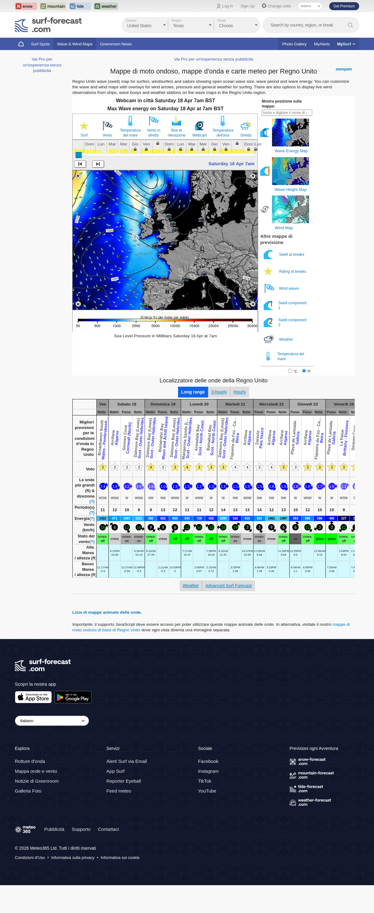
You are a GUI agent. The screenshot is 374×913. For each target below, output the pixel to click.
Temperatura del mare (130, 160)
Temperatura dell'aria (222, 160)
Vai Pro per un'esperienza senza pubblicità (42, 250)
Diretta (245, 163)
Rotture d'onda (30, 789)
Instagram (208, 799)
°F (309, 399)
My (346, 44)
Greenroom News (116, 44)
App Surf (115, 799)
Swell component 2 (285, 350)
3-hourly (219, 419)
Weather (279, 367)
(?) (92, 529)
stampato (344, 97)
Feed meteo (118, 818)
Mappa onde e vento (36, 799)
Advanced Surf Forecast (228, 613)
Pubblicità (54, 857)
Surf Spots (40, 44)
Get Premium (344, 6)
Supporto (81, 857)
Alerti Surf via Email (126, 789)
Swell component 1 (285, 333)
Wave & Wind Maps (75, 44)
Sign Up (247, 6)
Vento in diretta (153, 160)
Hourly (239, 419)
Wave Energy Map (291, 178)
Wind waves (282, 316)
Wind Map (284, 255)
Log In (227, 6)
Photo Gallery (294, 44)
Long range (193, 419)
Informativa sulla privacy (72, 885)
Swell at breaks (284, 282)
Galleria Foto (28, 818)
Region (177, 20)
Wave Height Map (291, 217)
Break (222, 20)
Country (131, 20)
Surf (84, 163)
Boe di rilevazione (176, 160)
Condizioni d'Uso (30, 885)
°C (295, 399)
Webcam (200, 163)
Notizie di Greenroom (37, 808)
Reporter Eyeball (123, 808)
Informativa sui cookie (120, 885)
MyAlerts (322, 44)
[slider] (78, 183)
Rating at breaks (285, 299)
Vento (107, 163)
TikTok (204, 808)
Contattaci (108, 857)
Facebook (208, 789)
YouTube (207, 818)
